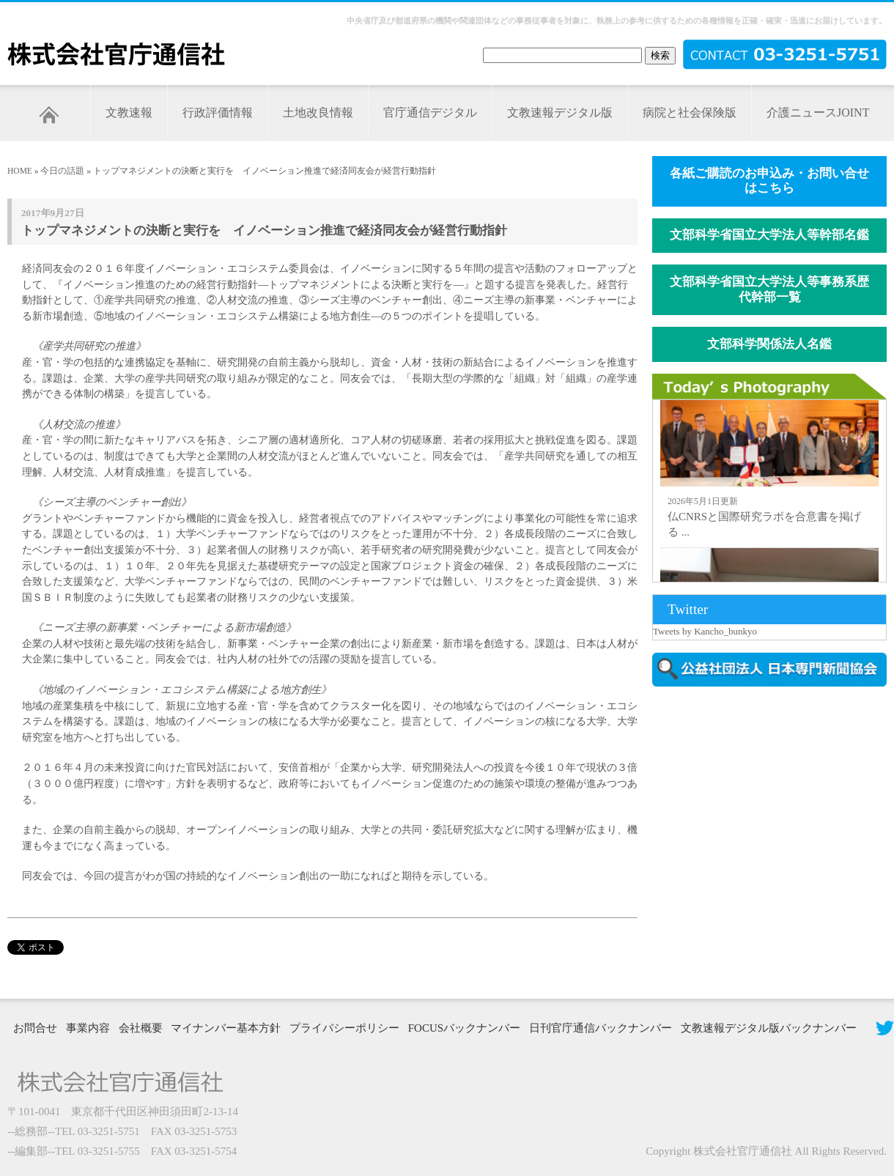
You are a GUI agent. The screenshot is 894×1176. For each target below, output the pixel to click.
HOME (19, 170)
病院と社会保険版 (689, 112)
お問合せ (35, 1028)
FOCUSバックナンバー (464, 1028)
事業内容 (88, 1028)
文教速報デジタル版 (560, 112)
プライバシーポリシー (344, 1028)
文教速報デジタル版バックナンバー (769, 1028)
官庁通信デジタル (430, 112)
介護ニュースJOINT (817, 112)
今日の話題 (62, 170)
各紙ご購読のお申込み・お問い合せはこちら (769, 181)
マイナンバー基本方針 (226, 1028)
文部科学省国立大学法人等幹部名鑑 (769, 235)
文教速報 (129, 112)
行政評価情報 (217, 112)
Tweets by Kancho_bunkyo (705, 631)
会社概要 (141, 1028)
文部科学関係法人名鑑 (769, 344)
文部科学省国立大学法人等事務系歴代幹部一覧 (769, 289)
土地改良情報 (318, 112)
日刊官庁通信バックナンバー (600, 1028)
